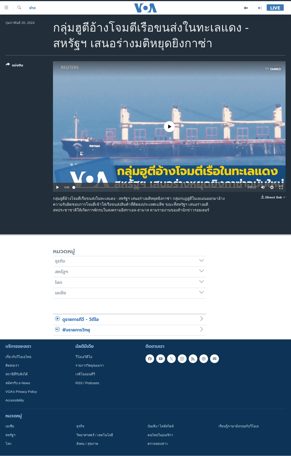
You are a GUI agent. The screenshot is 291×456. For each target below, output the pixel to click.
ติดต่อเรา (12, 365)
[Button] (14, 65)
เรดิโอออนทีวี (85, 374)
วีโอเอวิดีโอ (83, 357)
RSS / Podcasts (87, 383)
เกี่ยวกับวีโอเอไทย (18, 357)
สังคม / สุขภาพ (87, 444)
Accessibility (14, 400)
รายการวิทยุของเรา (89, 365)
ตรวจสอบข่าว (158, 444)
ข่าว (32, 8)
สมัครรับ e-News (17, 383)
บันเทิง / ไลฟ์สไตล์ (161, 426)
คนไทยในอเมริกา (160, 435)
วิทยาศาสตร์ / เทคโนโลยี (94, 435)
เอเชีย (9, 426)
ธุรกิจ (80, 426)
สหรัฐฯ (10, 435)
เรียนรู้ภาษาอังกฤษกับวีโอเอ (238, 426)
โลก (8, 444)
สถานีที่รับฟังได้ (16, 374)
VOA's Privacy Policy (21, 391)
